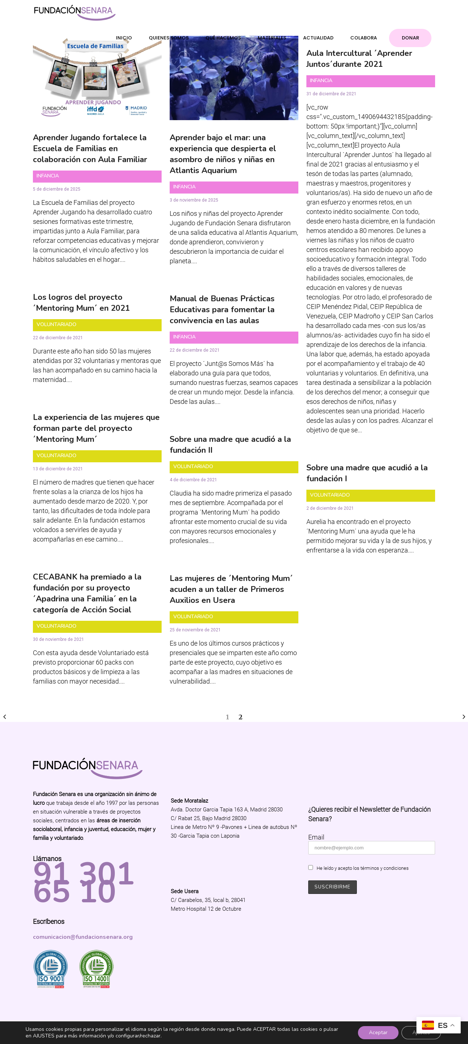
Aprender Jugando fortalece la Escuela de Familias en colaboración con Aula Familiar (90, 148)
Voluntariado (56, 324)
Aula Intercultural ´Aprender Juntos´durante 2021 (359, 59)
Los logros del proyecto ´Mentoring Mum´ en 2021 (81, 303)
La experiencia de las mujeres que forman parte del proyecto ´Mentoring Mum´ (96, 428)
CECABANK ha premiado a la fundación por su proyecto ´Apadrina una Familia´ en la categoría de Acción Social (87, 593)
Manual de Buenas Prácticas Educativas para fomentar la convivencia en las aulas (222, 309)
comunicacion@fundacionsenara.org (83, 937)
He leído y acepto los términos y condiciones (363, 868)
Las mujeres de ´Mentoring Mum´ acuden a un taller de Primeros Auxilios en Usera (231, 589)
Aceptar (378, 1032)
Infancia (48, 175)
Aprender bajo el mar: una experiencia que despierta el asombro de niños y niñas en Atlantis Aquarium (223, 154)
